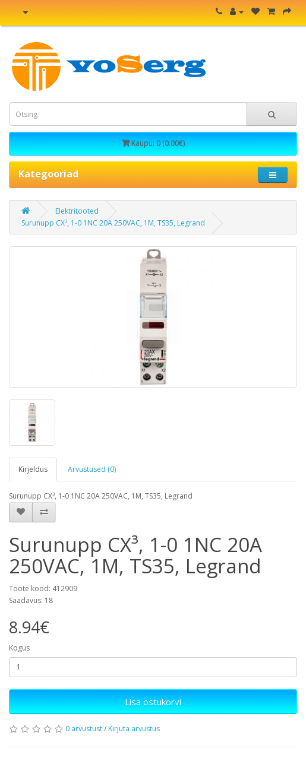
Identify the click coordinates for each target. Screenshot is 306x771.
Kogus (19, 648)
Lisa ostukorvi (153, 701)
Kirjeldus (33, 469)
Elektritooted (77, 211)
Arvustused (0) (92, 469)
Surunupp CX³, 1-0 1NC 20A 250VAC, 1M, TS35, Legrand (113, 223)
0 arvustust (83, 729)
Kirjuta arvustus (134, 729)
